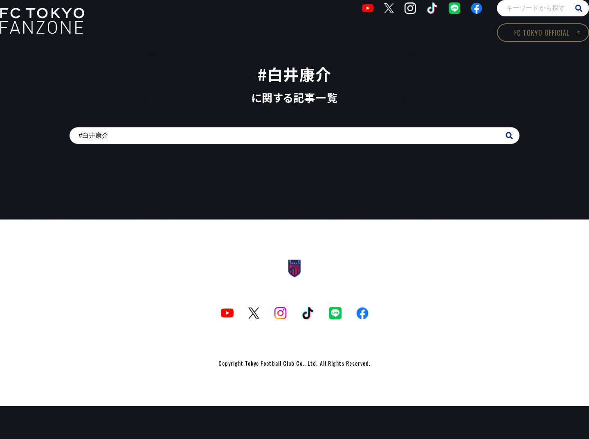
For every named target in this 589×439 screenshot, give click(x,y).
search (554, 24)
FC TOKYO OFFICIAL (517, 49)
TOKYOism (67, 37)
